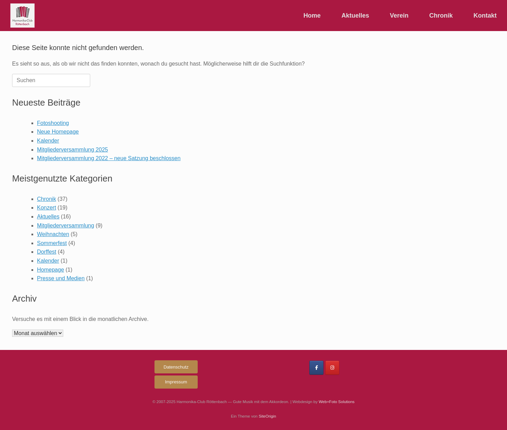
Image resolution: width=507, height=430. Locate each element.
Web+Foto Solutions (337, 402)
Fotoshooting (53, 123)
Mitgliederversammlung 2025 (72, 150)
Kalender (48, 141)
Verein (399, 15)
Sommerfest (52, 243)
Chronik (441, 15)
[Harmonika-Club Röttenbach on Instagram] (332, 368)
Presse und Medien (61, 278)
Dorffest (46, 252)
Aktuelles (355, 15)
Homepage (50, 270)
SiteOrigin (267, 416)
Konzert (46, 208)
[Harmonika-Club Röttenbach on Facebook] (316, 368)
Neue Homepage (58, 132)
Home (312, 15)
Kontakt (485, 15)
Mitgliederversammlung (65, 225)
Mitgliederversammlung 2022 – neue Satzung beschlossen (108, 158)
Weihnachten (53, 234)
